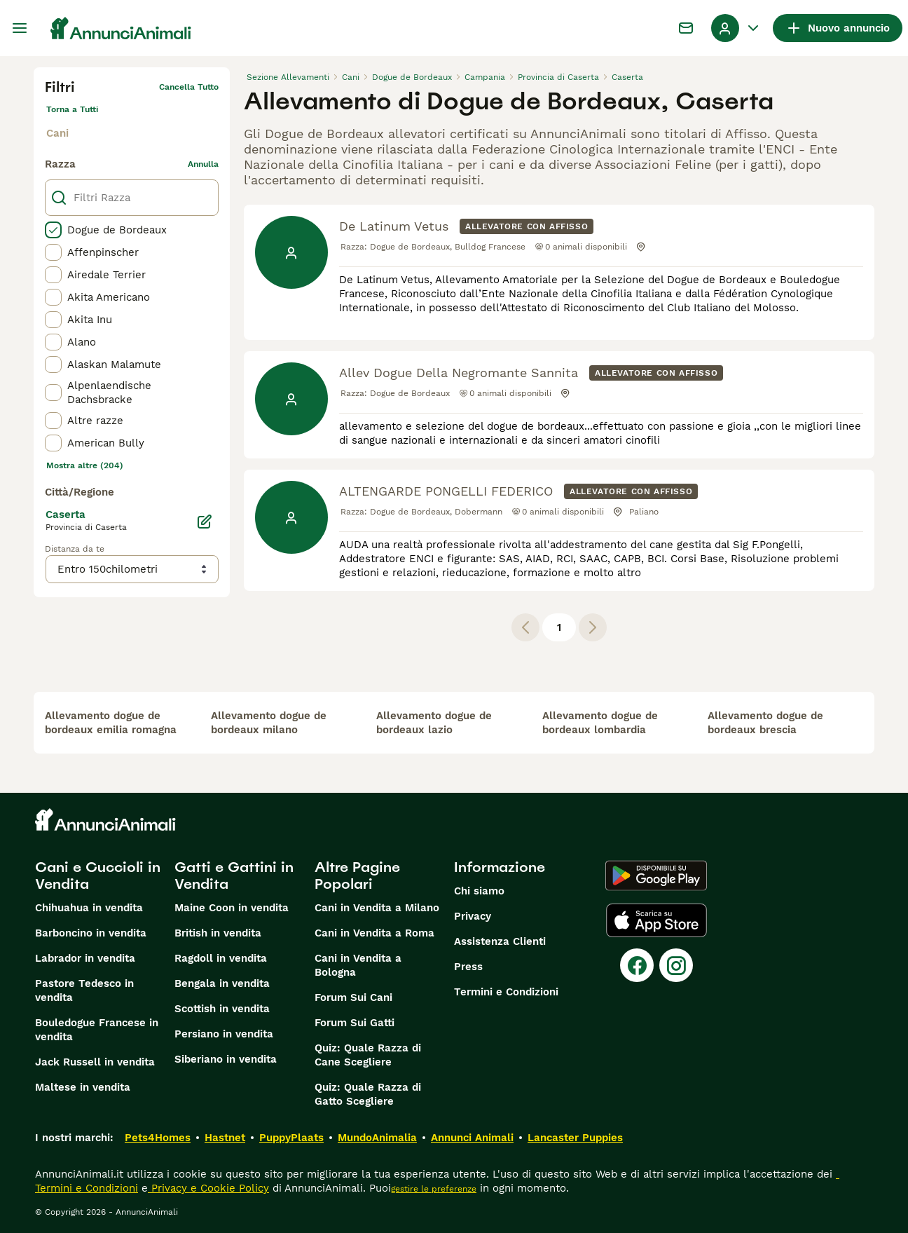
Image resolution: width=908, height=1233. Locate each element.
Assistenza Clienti (500, 941)
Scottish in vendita (222, 1008)
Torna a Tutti (72, 109)
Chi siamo (479, 891)
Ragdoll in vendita (220, 958)
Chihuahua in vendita (89, 907)
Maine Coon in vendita (231, 907)
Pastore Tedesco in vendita (84, 990)
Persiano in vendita (223, 1034)
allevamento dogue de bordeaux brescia (765, 722)
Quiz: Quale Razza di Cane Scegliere (368, 1055)
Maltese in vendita (82, 1087)
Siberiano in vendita (225, 1059)
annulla (203, 164)
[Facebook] (637, 965)
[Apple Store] (656, 920)
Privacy (472, 916)
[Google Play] (656, 875)
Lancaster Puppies (575, 1137)
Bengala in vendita (222, 983)
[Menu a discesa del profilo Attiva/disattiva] (736, 28)
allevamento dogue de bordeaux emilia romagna (111, 722)
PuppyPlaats (291, 1137)
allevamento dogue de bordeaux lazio (434, 722)
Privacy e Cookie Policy (208, 1188)
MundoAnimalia (377, 1137)
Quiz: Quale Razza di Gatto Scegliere (368, 1094)
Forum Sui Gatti (354, 1022)
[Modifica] (205, 521)
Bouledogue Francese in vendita (96, 1029)
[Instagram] (676, 965)
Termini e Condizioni (506, 992)
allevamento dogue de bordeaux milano (268, 722)
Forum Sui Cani (353, 997)
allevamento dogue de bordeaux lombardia (600, 722)
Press (468, 966)
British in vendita (217, 933)
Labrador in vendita (85, 958)
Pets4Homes (158, 1137)
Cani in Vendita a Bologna (358, 965)
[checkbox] (53, 230)
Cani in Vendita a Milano (377, 907)
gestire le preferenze (433, 1189)
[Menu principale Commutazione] (20, 28)
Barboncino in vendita (90, 933)
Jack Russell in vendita (95, 1062)
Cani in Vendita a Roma (374, 933)
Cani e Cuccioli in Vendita (97, 875)
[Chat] (686, 28)
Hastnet (225, 1137)
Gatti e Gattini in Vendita (234, 875)
